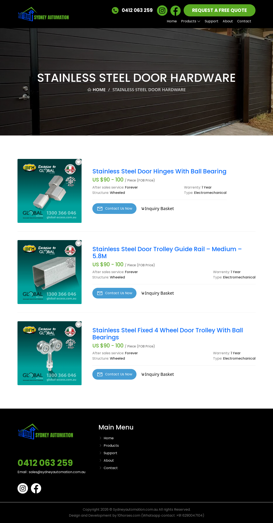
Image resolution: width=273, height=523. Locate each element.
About (228, 21)
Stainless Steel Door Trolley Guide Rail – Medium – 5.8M (167, 253)
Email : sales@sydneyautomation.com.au (51, 472)
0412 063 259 (132, 10)
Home (172, 21)
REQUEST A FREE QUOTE (219, 10)
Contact (244, 21)
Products (190, 21)
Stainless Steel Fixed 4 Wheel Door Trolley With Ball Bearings (167, 334)
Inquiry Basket (157, 208)
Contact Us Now (114, 208)
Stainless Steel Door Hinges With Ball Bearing (159, 171)
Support (211, 21)
